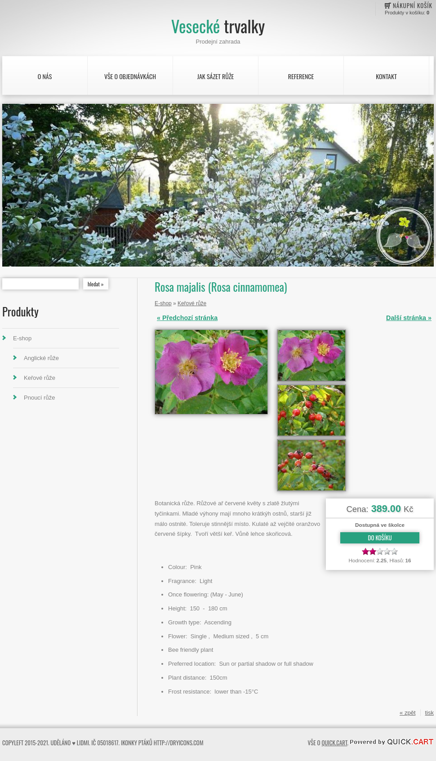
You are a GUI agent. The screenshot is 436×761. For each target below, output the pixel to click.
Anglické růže (41, 358)
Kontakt (386, 76)
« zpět (407, 712)
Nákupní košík (412, 5)
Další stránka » (409, 317)
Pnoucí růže (39, 397)
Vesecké (218, 25)
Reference (301, 76)
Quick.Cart (334, 742)
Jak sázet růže (215, 76)
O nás (45, 76)
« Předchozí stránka (187, 317)
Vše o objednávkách (130, 76)
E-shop (22, 338)
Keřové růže (39, 377)
